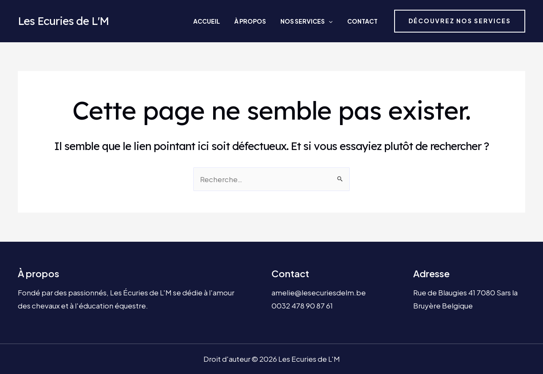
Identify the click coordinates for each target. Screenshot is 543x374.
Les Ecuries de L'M (63, 21)
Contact (363, 21)
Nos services (315, 21)
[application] (337, 21)
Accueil (229, 21)
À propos (266, 21)
